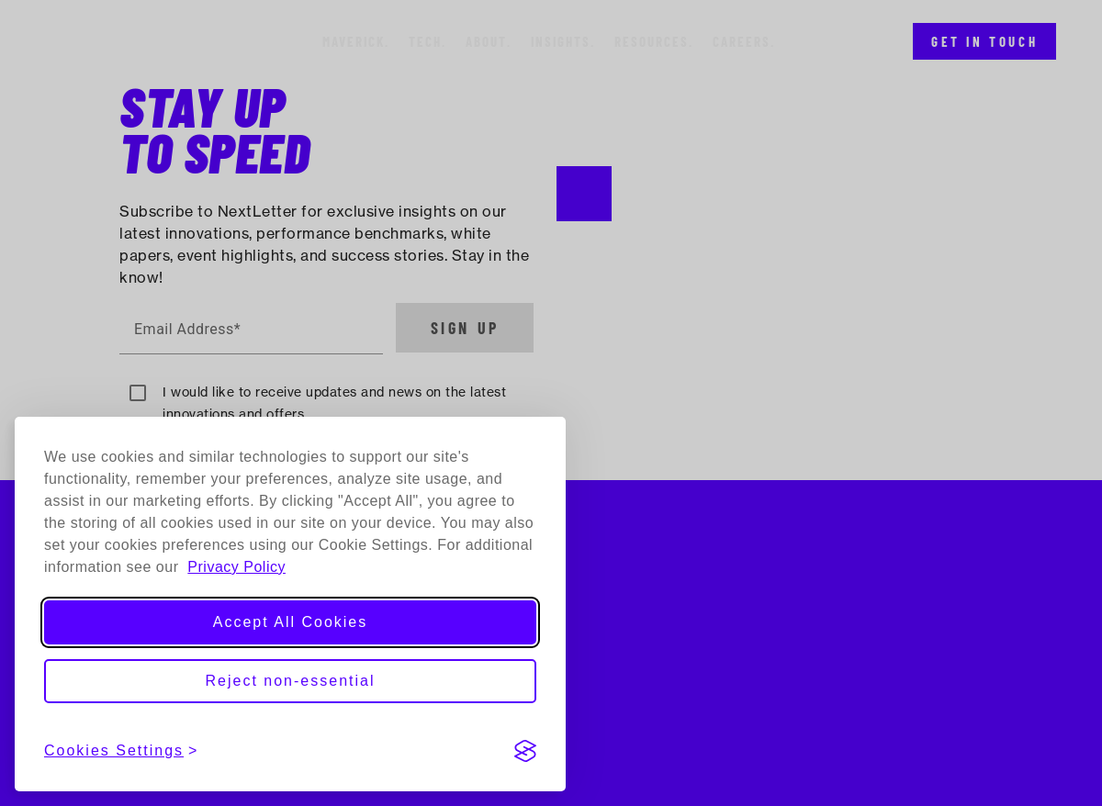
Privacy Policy (236, 567)
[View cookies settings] (121, 751)
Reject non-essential (291, 680)
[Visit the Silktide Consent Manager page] (525, 751)
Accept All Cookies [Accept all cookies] (290, 622)
